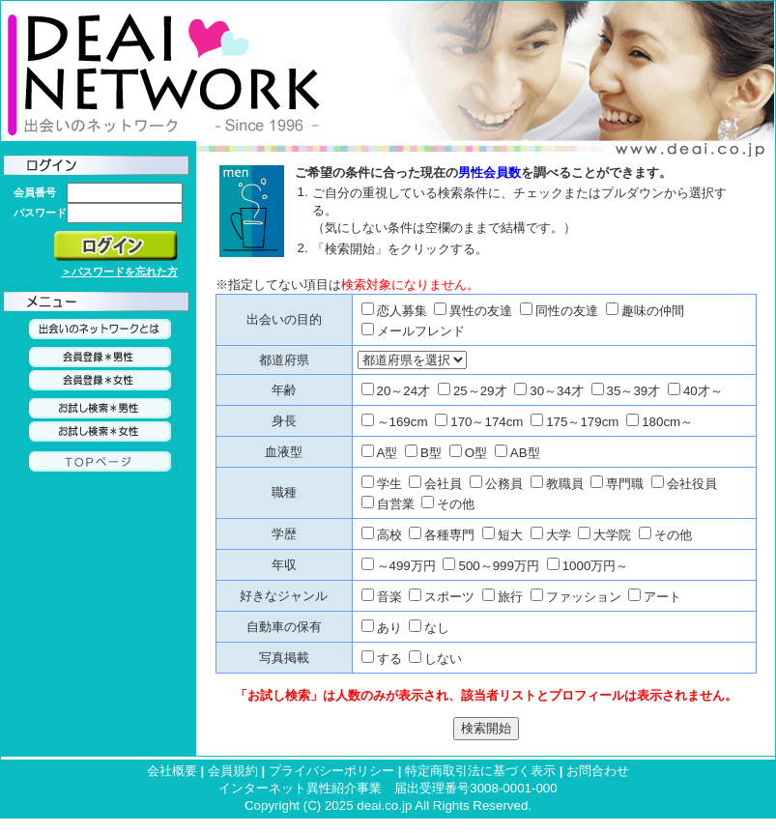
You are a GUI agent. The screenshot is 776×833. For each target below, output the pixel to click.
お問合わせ (597, 770)
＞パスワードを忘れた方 (119, 271)
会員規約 (233, 770)
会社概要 (172, 770)
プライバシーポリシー (331, 770)
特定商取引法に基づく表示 (480, 770)
